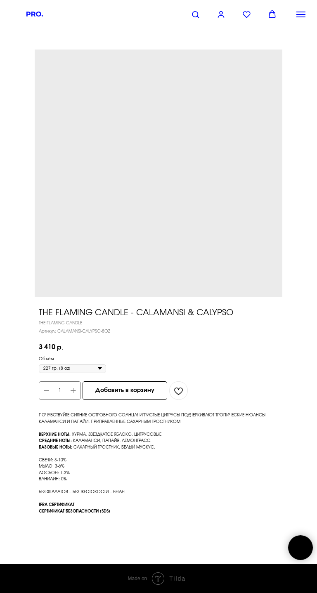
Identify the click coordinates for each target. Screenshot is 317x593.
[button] (195, 14)
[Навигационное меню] (300, 14)
